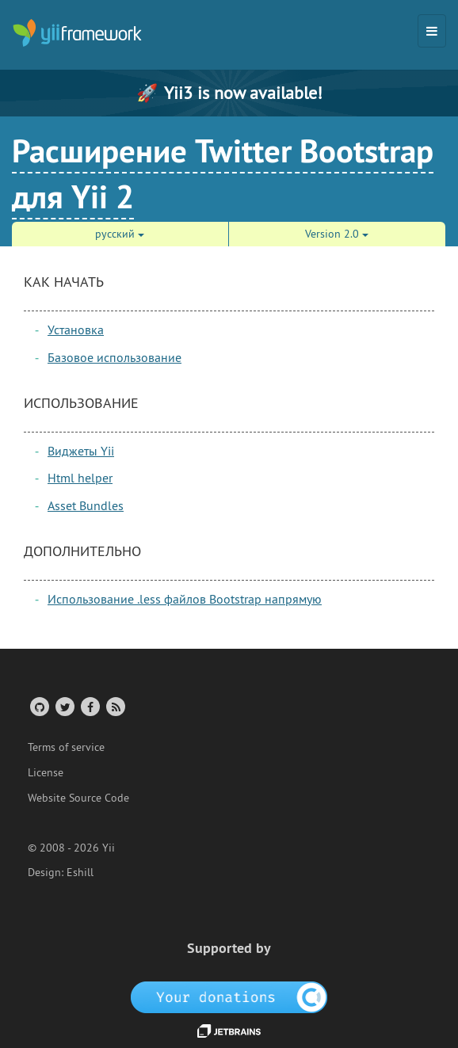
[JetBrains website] (229, 1030)
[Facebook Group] (89, 706)
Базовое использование (114, 357)
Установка (76, 329)
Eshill (80, 872)
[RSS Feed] (114, 706)
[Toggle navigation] (432, 31)
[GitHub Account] (38, 706)
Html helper (80, 478)
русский (119, 234)
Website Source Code (78, 798)
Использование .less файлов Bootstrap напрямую (185, 599)
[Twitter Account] (63, 706)
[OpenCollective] (229, 996)
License (45, 772)
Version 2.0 (336, 234)
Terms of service (66, 747)
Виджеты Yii (81, 451)
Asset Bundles (86, 505)
